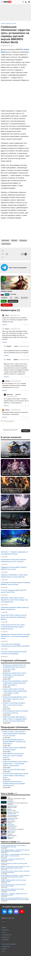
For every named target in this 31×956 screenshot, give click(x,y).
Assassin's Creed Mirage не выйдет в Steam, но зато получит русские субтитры (14, 705)
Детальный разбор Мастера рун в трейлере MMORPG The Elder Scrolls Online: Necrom (14, 741)
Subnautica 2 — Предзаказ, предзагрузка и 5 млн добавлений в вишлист (14, 894)
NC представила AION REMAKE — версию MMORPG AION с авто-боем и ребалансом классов (15, 876)
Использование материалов (9, 944)
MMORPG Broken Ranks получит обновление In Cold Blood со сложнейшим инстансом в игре (15, 867)
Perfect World (5, 240)
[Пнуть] (3, 257)
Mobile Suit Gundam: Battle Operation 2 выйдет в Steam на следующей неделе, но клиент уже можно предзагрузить (15, 719)
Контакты (4, 949)
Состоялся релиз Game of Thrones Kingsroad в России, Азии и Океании (13, 885)
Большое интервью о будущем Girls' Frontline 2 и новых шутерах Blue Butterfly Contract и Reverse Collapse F (15, 525)
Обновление (23, 240)
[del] (7, 429)
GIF (16, 429)
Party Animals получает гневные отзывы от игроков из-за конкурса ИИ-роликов (15, 871)
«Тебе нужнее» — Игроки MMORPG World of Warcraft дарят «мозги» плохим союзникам (15, 855)
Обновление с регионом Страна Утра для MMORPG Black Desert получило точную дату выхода (14, 667)
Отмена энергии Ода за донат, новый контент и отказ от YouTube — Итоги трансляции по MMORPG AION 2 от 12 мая (15, 472)
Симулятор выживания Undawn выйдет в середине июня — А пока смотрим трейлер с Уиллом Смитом (15, 763)
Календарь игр (5, 937)
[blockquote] (10, 429)
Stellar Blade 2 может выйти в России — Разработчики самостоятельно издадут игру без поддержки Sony (14, 600)
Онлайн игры (5, 930)
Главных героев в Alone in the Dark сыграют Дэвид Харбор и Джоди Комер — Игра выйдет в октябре (15, 691)
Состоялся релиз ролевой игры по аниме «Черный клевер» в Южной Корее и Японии (15, 775)
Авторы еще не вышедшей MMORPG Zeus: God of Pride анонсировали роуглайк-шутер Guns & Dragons (15, 898)
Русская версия (6, 243)
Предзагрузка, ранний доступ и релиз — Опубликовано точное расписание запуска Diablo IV (15, 675)
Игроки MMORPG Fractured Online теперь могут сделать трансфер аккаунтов (13, 755)
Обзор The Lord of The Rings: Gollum (14, 769)
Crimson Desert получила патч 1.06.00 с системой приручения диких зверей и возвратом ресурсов (13, 626)
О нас (3, 951)
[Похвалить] (3, 251)
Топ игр (4, 932)
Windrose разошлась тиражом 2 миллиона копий (14, 863)
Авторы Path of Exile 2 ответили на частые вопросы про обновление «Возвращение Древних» (14, 617)
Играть (4, 301)
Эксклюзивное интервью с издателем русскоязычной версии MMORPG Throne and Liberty (15, 455)
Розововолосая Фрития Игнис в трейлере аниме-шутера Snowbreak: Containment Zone (14, 783)
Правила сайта (5, 946)
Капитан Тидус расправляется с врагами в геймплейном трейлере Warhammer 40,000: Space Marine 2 (15, 683)
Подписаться (6, 305)
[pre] (14, 429)
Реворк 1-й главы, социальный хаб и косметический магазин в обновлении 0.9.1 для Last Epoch (14, 733)
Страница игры (13, 301)
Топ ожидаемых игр (7, 934)
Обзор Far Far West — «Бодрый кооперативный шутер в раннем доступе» (15, 544)
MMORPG (14, 240)
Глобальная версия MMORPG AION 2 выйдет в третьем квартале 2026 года (13, 846)
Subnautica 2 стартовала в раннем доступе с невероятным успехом (13, 859)
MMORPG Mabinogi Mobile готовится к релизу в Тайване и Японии (13, 880)
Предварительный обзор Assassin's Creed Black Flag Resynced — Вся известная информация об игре (13, 490)
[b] (3, 429)
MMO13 (4, 927)
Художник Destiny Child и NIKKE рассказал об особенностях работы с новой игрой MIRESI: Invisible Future (14, 508)
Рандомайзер (5, 939)
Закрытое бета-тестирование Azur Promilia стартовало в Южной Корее (12, 889)
